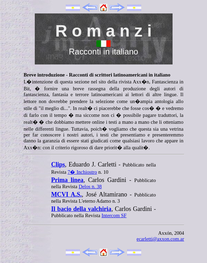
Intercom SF (114, 215)
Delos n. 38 (90, 186)
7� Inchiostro (82, 172)
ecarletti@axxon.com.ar (160, 239)
